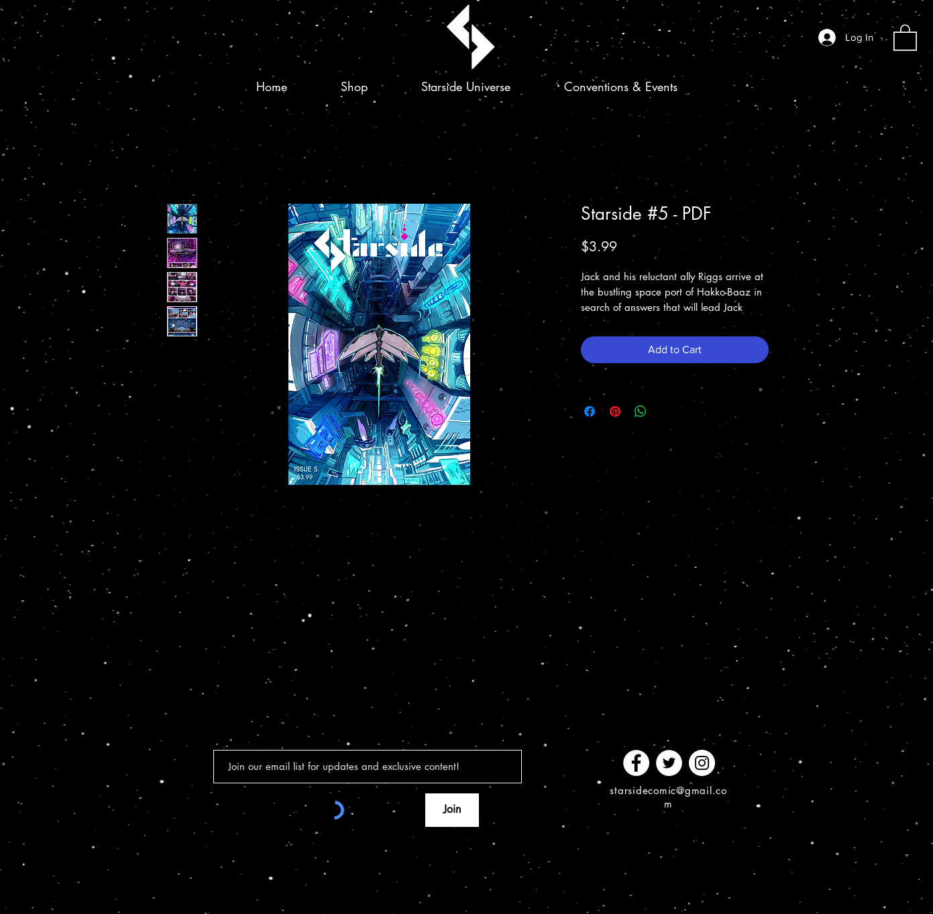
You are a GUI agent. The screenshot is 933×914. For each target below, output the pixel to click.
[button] (905, 37)
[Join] (452, 810)
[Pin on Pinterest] (615, 411)
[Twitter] (669, 763)
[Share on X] (666, 411)
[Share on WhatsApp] (641, 411)
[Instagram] (702, 763)
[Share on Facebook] (590, 411)
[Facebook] (636, 763)
